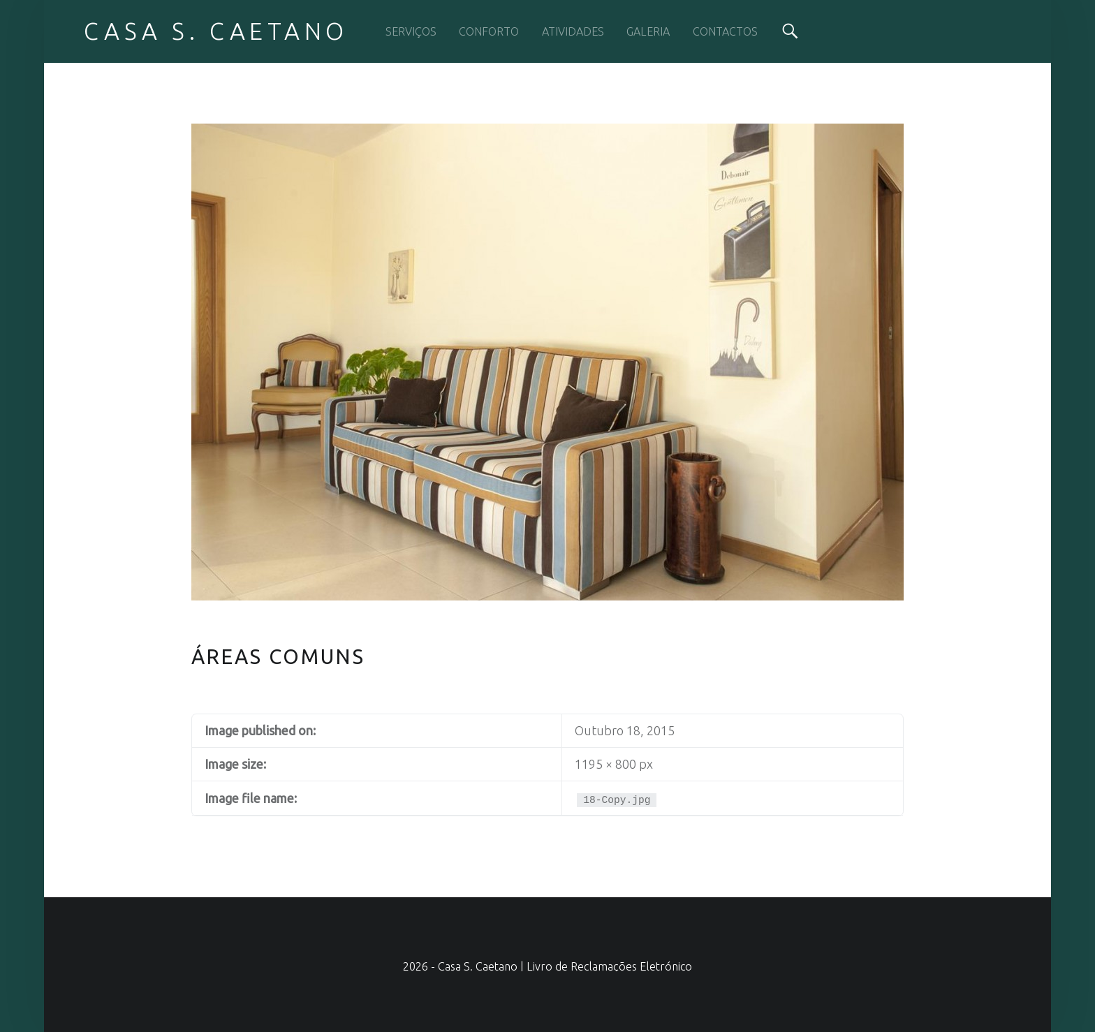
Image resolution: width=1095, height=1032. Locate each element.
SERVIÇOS (410, 31)
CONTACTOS (725, 31)
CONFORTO (489, 31)
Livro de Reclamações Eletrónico (609, 966)
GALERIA (648, 31)
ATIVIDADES (573, 31)
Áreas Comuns (278, 656)
